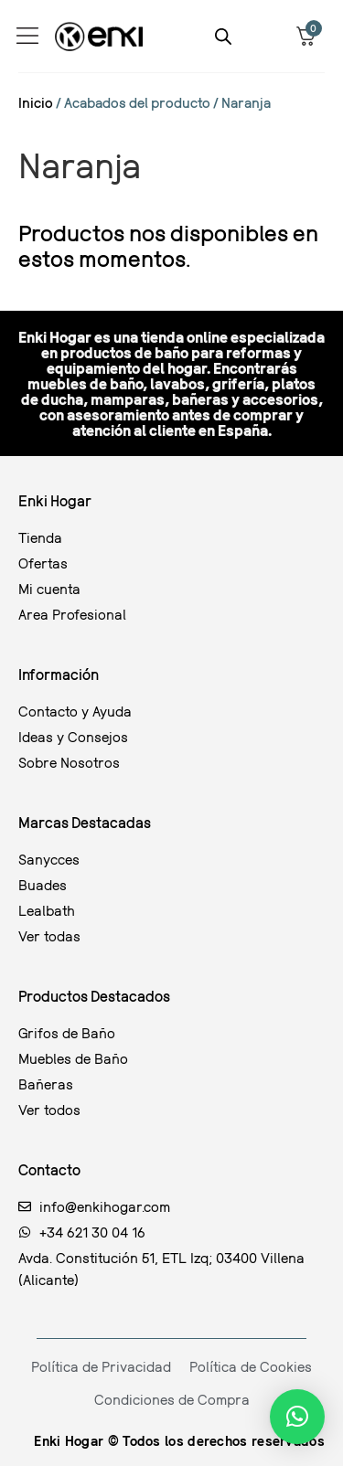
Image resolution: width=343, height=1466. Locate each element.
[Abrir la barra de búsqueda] (223, 36)
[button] (297, 1416)
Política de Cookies (250, 1366)
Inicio (35, 102)
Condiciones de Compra (172, 1399)
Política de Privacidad (101, 1366)
